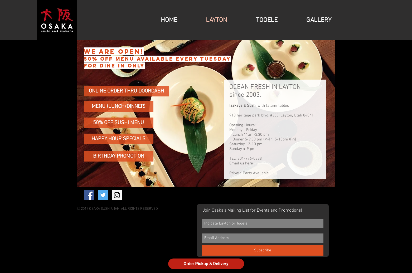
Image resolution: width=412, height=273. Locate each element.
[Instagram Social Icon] (117, 195)
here (249, 163)
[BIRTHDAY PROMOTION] (118, 156)
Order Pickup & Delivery (205, 263)
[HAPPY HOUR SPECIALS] (118, 139)
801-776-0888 (249, 158)
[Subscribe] (262, 250)
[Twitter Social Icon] (103, 195)
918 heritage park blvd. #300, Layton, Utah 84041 (271, 115)
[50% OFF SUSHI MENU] (118, 123)
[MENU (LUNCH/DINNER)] (118, 106)
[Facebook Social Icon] (89, 195)
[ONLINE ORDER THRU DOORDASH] (126, 91)
